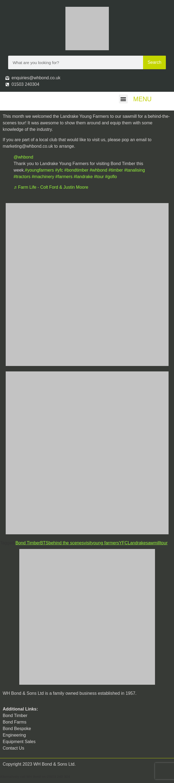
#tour (99, 176)
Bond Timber (27, 543)
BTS (44, 543)
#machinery (43, 176)
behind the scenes (66, 543)
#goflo (111, 176)
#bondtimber (76, 170)
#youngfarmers (39, 170)
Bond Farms (14, 722)
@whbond (23, 157)
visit (87, 543)
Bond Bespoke (17, 728)
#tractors (22, 176)
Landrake (137, 543)
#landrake (83, 176)
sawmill (153, 543)
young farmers (105, 543)
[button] (123, 98)
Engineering (14, 735)
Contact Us (13, 748)
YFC (123, 543)
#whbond (98, 170)
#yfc (59, 170)
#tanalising (134, 170)
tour (164, 543)
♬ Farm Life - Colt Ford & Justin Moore (51, 187)
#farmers (63, 176)
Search (155, 62)
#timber (116, 170)
